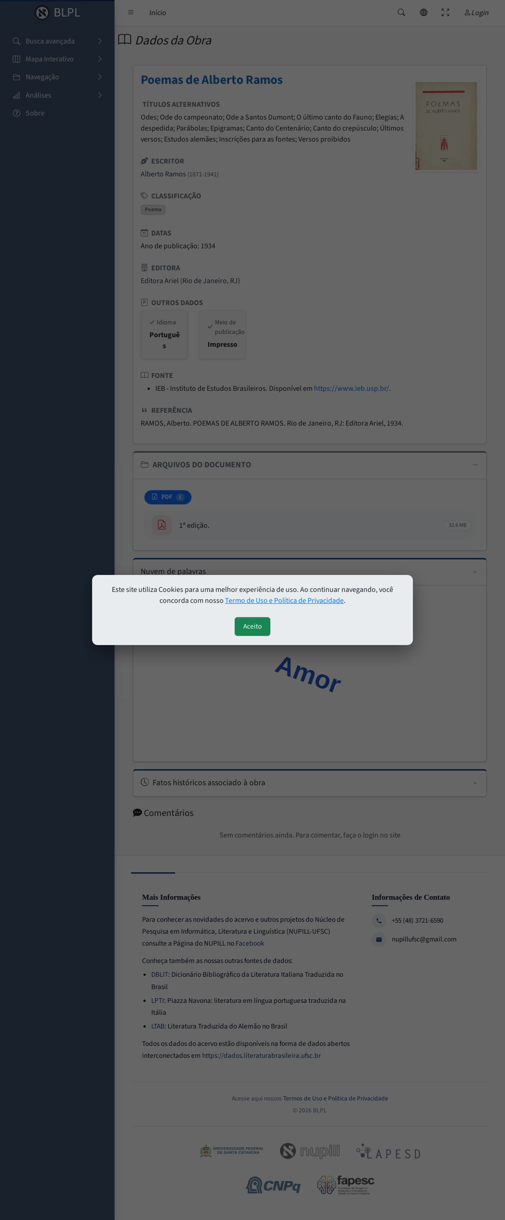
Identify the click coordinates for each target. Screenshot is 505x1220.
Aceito (252, 626)
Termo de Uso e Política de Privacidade (284, 601)
